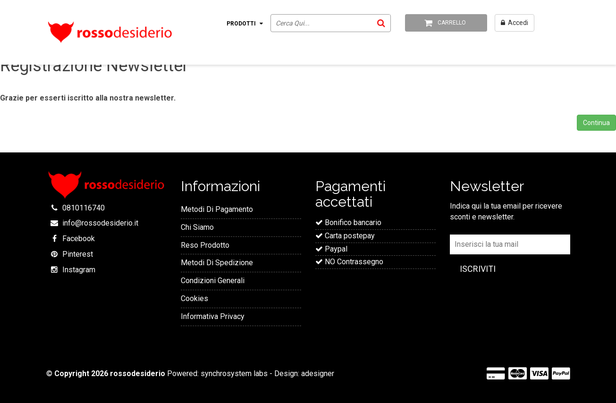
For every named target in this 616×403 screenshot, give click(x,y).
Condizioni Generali (213, 280)
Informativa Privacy (213, 316)
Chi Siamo (197, 227)
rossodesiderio (137, 373)
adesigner (317, 373)
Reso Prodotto (205, 245)
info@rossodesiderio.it (100, 222)
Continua (596, 122)
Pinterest (77, 254)
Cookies (194, 298)
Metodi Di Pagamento (217, 209)
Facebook (78, 238)
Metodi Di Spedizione (217, 262)
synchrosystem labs (234, 373)
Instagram (78, 269)
